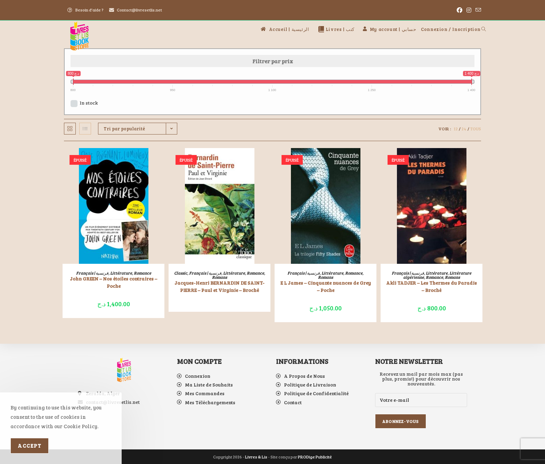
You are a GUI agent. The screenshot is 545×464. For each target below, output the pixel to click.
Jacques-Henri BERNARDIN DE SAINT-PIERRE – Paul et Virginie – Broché (219, 286)
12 (456, 128)
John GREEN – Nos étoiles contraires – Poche (113, 282)
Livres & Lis (256, 456)
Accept (29, 445)
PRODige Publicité (315, 456)
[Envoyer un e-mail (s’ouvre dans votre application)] (477, 10)
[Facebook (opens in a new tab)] (459, 10)
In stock (89, 102)
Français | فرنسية (92, 273)
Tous (475, 128)
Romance (142, 273)
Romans (219, 277)
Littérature (121, 273)
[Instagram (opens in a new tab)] (468, 10)
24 (464, 128)
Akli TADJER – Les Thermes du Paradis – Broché (431, 286)
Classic (180, 273)
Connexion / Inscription (451, 29)
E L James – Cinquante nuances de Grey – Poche (325, 286)
